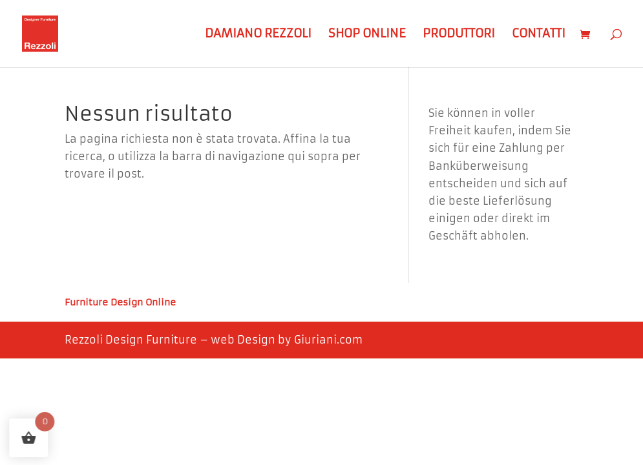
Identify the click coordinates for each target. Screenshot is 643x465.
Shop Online (367, 35)
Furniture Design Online (120, 303)
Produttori (459, 35)
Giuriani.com (328, 339)
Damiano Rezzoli (258, 35)
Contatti (538, 35)
